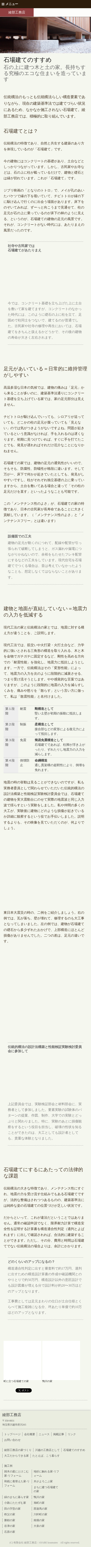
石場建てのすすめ (74, 1450)
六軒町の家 (40, 1514)
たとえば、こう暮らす (46, 1455)
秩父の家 (9, 1514)
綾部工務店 (16, 12)
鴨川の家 (39, 1497)
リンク (72, 1434)
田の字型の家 (12, 1508)
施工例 (8, 1465)
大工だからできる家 (16, 1455)
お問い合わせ (12, 1439)
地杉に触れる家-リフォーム (46, 1473)
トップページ (12, 1434)
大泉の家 (39, 1525)
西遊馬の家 (40, 1508)
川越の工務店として (47, 1450)
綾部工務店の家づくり (18, 1450)
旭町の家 (39, 1502)
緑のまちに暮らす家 (16, 1497)
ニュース (44, 1434)
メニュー (10, 4)
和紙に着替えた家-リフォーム (17, 1483)
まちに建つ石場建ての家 (46, 1489)
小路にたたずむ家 (15, 1502)
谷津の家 (9, 1525)
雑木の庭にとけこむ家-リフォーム (16, 1473)
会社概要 (29, 1434)
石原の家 (9, 1531)
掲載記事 (58, 1434)
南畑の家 (39, 1520)
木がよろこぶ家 (43, 1481)
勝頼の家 (9, 1520)
